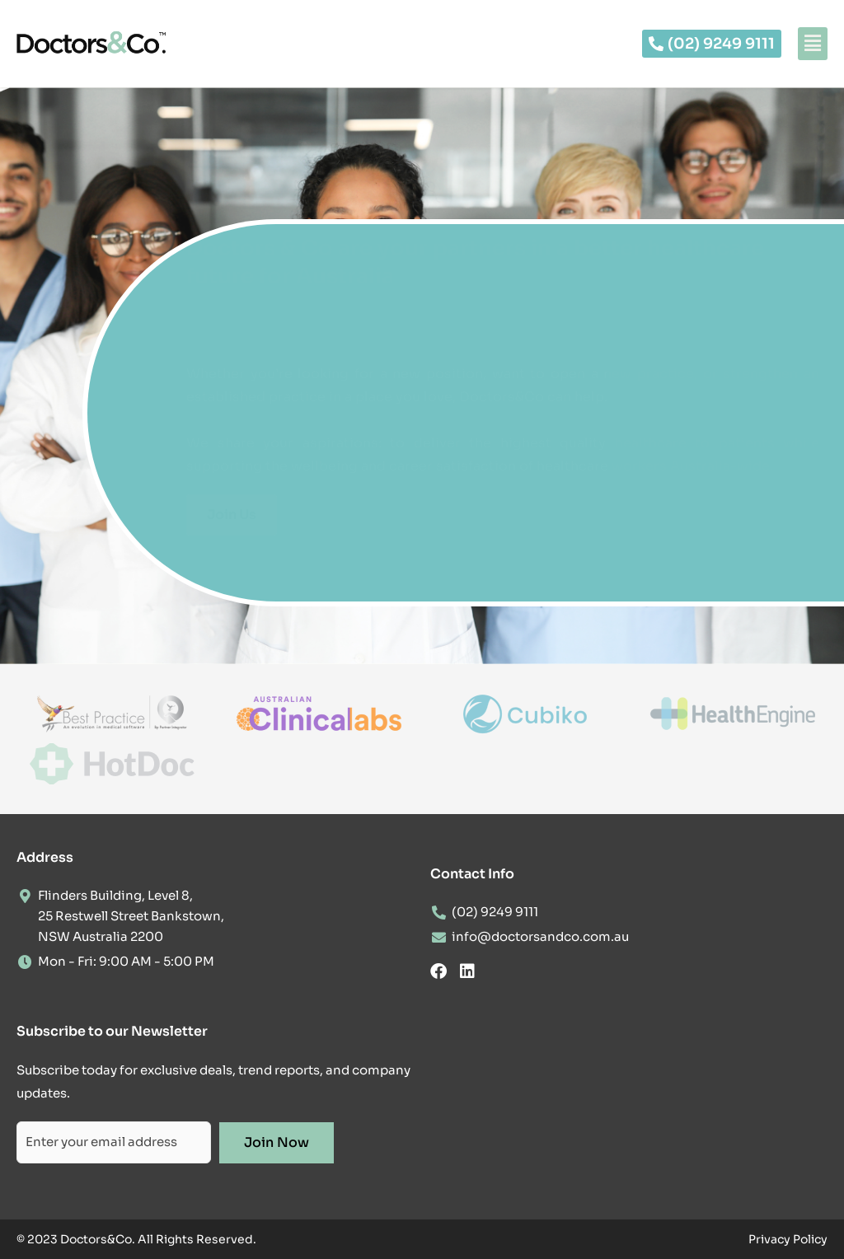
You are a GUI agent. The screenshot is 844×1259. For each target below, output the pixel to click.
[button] (813, 43)
